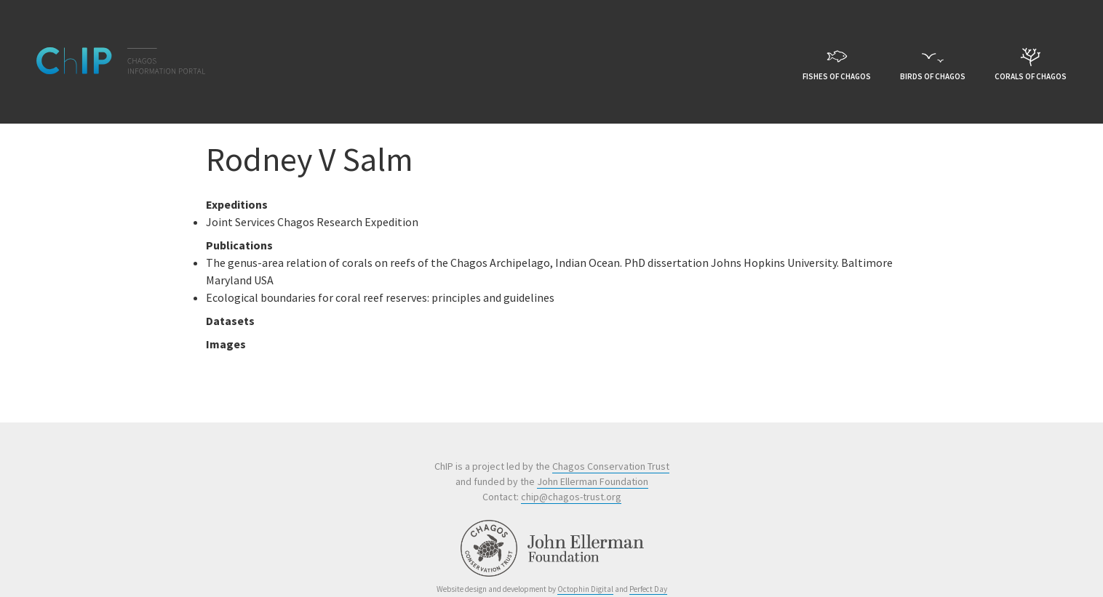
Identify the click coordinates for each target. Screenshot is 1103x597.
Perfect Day (648, 589)
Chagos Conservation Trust (610, 466)
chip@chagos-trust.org (571, 496)
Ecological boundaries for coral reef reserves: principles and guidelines (380, 297)
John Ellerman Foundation (592, 481)
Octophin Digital (585, 589)
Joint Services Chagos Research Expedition (312, 222)
